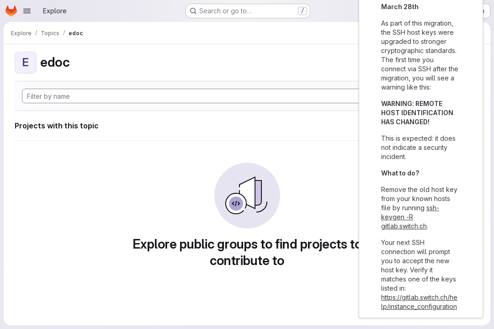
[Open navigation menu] (27, 11)
